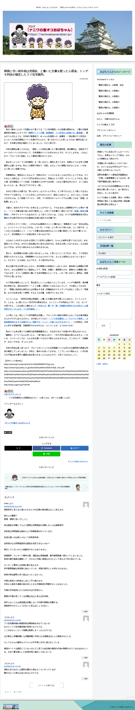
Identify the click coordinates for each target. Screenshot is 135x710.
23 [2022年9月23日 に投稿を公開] (124, 359)
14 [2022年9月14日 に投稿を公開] (114, 355)
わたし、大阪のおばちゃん (108, 119)
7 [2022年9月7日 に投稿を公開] (114, 352)
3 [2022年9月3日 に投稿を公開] (129, 348)
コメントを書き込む (46, 685)
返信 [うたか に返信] (85, 657)
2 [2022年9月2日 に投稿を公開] (124, 348)
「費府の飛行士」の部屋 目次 (110, 85)
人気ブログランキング (12, 394)
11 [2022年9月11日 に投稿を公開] (99, 355)
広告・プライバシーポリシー (109, 136)
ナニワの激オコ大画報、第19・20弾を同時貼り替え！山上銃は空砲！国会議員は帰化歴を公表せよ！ (113, 201)
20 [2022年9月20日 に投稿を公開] (109, 359)
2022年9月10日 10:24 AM (13, 506)
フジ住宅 (8, 432)
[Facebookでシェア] (46, 448)
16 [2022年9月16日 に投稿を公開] (124, 355)
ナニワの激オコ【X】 (106, 125)
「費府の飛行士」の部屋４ (108, 108)
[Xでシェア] (18, 448)
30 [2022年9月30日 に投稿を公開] (124, 362)
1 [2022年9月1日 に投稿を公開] (119, 348)
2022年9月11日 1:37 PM (12, 666)
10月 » (105, 368)
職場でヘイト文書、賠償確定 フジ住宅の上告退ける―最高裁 (55, 133)
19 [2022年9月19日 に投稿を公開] (104, 359)
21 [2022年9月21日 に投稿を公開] (114, 359)
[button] (130, 220)
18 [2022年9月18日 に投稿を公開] (99, 359)
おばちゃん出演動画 (105, 113)
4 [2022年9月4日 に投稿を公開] (98, 352)
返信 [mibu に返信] (85, 611)
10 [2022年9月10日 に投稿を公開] (129, 352)
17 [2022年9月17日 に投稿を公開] (129, 355)
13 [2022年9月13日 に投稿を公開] (109, 355)
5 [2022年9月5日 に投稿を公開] (104, 352)
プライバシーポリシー (106, 130)
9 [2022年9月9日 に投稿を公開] (124, 352)
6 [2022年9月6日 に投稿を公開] (109, 352)
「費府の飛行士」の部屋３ (108, 102)
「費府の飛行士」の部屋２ (108, 96)
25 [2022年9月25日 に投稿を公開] (99, 362)
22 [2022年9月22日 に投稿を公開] (119, 359)
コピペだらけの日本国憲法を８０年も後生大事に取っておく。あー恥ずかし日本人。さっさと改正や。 (113, 189)
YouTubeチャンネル (105, 79)
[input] (114, 220)
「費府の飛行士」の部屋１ (108, 91)
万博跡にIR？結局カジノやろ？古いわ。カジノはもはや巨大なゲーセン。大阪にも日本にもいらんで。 (113, 166)
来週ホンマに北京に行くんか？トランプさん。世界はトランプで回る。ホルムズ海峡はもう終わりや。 (113, 155)
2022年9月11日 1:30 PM (12, 620)
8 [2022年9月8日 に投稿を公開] (119, 352)
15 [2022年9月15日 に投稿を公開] (119, 355)
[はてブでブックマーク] (75, 448)
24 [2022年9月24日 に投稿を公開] (129, 359)
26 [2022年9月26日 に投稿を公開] (104, 362)
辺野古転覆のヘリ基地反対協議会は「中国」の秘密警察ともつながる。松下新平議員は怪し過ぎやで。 (113, 178)
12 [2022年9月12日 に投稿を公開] (104, 355)
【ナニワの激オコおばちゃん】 (17, 423)
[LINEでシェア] (46, 454)
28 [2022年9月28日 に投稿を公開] (114, 362)
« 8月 (98, 368)
